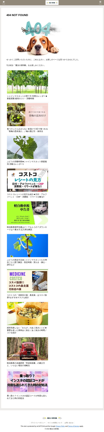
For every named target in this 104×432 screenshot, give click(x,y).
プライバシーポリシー (38, 423)
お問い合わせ (69, 423)
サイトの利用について (55, 423)
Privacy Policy (60, 426)
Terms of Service (73, 426)
